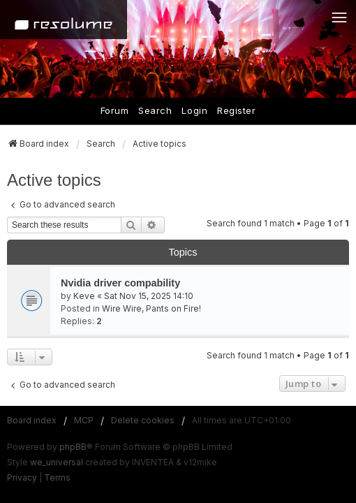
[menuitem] (22, 478)
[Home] (63, 19)
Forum (115, 110)
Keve (84, 296)
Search (155, 110)
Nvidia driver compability (120, 283)
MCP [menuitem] (84, 420)
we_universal (56, 462)
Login (194, 110)
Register (236, 110)
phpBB (73, 447)
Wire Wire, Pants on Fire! (151, 308)
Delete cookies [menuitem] (143, 420)
